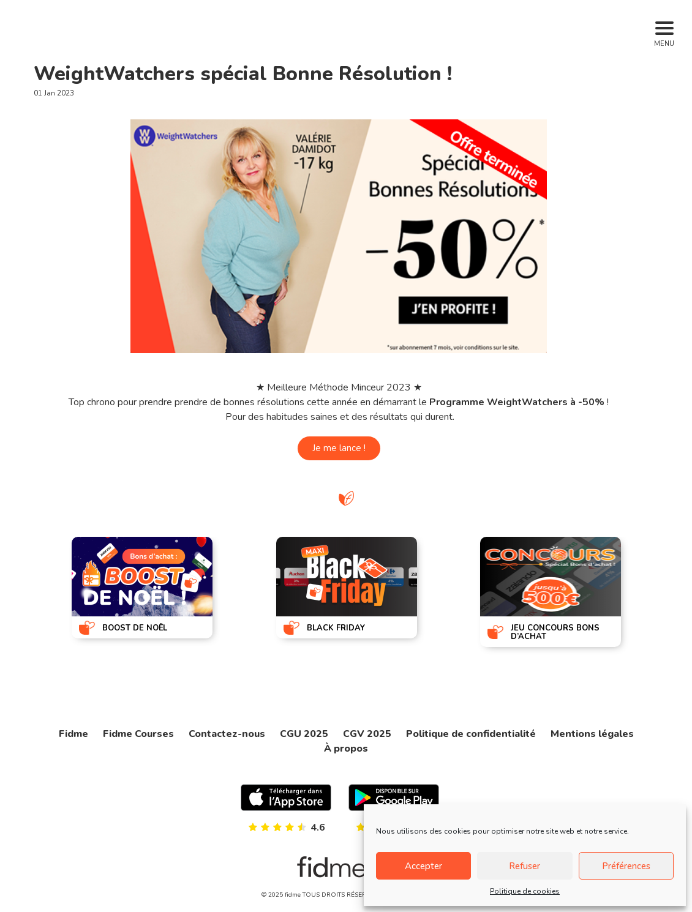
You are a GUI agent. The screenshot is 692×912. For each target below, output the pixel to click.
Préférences (626, 866)
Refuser (524, 866)
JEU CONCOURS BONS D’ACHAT (555, 632)
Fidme (73, 734)
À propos (346, 748)
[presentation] (28, 590)
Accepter (423, 866)
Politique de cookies (525, 891)
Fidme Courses (138, 734)
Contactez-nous (227, 734)
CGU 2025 (304, 734)
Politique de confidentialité (471, 734)
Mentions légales (592, 734)
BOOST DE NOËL (134, 628)
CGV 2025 (367, 734)
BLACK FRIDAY (336, 628)
